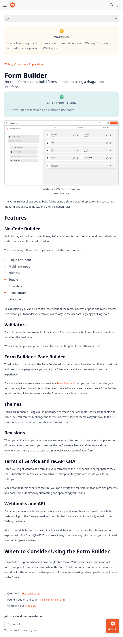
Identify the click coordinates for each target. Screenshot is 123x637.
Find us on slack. (31, 593)
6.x (55, 48)
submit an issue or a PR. (52, 599)
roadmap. (30, 605)
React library (65, 383)
